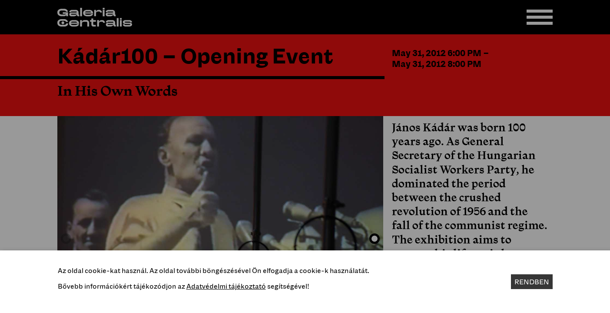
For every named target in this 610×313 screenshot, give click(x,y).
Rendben (531, 282)
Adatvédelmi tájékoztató (226, 286)
